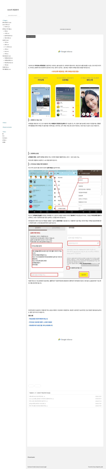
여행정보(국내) (8, 58)
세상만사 (5, 40)
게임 (6, 65)
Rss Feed (29, 467)
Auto (6, 51)
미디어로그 (4, 138)
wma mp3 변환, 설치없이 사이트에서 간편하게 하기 (40, 399)
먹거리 (7, 27)
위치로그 (4, 140)
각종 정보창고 (6, 56)
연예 (6, 31)
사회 (6, 42)
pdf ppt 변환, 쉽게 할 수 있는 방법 (36, 403)
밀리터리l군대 (8, 35)
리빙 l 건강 (7, 38)
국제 (6, 54)
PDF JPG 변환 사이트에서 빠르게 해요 (37, 406)
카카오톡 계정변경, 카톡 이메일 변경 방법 (65, 29)
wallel (102, 467)
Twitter (34, 467)
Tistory (94, 467)
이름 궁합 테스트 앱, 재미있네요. (36, 396)
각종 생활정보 (6, 69)
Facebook (38, 467)
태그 (3, 136)
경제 (6, 44)
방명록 (3, 142)
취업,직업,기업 (8, 62)
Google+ (45, 467)
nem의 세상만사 (13, 9)
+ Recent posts (31, 457)
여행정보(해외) (8, 60)
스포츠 (6, 33)
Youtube (41, 467)
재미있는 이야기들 (7, 29)
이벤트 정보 (5, 67)
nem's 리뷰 (6, 24)
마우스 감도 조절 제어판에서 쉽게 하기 (37, 401)
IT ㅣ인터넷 (8, 47)
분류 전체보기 (6, 22)
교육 (6, 49)
